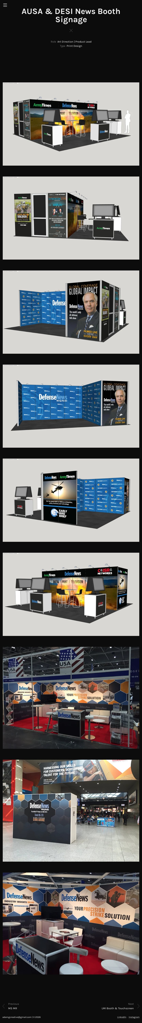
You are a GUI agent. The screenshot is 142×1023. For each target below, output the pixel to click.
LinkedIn (121, 1017)
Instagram (134, 1017)
